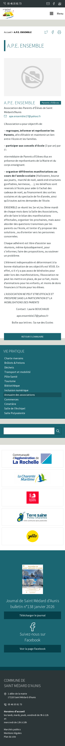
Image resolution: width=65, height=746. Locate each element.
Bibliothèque (12, 385)
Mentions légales (13, 733)
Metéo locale (59, 4)
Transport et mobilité (17, 372)
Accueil (7, 32)
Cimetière (10, 404)
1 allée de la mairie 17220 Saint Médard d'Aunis (20, 695)
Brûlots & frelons (14, 362)
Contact (48, 4)
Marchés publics (12, 729)
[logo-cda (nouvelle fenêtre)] (32, 459)
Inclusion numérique (16, 390)
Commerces (11, 399)
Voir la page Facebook (32, 648)
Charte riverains (13, 358)
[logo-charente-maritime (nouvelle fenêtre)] (32, 478)
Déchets (9, 367)
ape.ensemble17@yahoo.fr (22, 116)
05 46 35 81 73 (14, 3)
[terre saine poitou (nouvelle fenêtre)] (32, 517)
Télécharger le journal (32, 615)
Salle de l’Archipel (14, 408)
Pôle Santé (10, 376)
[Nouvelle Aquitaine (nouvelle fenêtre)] (32, 498)
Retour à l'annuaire (32, 336)
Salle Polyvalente (14, 413)
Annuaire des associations (19, 394)
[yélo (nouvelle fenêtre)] (32, 536)
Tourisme (10, 381)
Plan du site (10, 736)
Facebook (53, 4)
